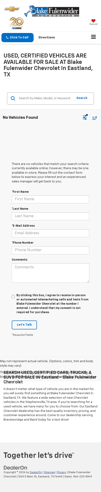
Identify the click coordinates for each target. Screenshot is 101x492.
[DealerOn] (15, 467)
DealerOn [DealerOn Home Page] (36, 472)
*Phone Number (23, 243)
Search (81, 98)
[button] (17, 37)
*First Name (20, 192)
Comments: (20, 259)
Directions (47, 37)
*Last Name (20, 209)
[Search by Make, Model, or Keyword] (45, 98)
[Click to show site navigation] (93, 38)
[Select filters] (85, 118)
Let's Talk (24, 324)
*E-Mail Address (23, 226)
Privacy (61, 472)
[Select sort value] (93, 118)
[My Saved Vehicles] (93, 22)
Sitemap (49, 472)
